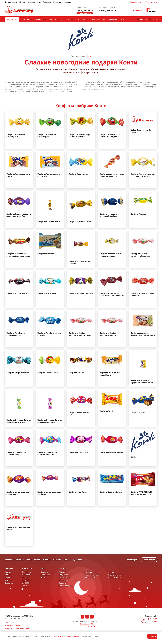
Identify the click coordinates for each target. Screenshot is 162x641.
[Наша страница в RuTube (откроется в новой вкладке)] (92, 617)
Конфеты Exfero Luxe (78, 452)
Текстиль (41, 19)
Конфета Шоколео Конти (79, 221)
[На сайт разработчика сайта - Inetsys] (149, 620)
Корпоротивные (114, 575)
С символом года (90, 572)
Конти (133, 457)
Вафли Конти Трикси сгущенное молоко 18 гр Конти (141, 381)
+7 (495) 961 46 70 (107, 10)
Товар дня (144, 19)
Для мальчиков (65, 577)
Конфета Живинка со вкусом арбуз (46, 135)
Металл (7, 575)
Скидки (154, 19)
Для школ (112, 572)
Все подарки (132, 560)
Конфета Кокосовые (46, 293)
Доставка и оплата (116, 19)
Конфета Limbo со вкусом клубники (49, 493)
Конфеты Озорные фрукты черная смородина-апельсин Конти (49, 421)
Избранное (136, 10)
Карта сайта (9, 622)
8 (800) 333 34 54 (84, 10)
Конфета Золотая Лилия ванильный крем (110, 255)
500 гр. (43, 577)
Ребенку (62, 572)
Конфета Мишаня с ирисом (80, 293)
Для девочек (64, 575)
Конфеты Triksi (106, 411)
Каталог (11, 19)
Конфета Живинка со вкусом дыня (15, 135)
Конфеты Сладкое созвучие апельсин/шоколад (112, 175)
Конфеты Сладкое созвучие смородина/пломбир (18, 215)
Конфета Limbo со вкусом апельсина (18, 493)
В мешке (55, 19)
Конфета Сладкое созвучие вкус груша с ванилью (142, 175)
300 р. (24, 586)
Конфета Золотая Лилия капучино (79, 262)
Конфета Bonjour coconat (17, 373)
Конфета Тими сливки (78, 174)
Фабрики (47, 560)
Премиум (26, 575)
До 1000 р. (26, 580)
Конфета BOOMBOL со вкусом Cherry (16, 453)
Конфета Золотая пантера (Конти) (18, 528)
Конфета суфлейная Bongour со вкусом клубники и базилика (109, 334)
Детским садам (11, 2)
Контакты (57, 560)
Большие (44, 572)
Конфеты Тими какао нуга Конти (18, 175)
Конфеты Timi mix (76, 373)
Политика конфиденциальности (17, 628)
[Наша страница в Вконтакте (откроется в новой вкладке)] (82, 617)
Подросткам (64, 580)
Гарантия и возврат (12, 625)
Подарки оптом (114, 578)
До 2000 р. (26, 583)
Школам (22, 2)
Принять (152, 636)
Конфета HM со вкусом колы (78, 413)
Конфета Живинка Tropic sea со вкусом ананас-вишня (79, 135)
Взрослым (47, 2)
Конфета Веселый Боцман (111, 492)
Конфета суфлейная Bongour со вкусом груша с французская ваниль (80, 334)
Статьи (29, 560)
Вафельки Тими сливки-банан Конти (110, 374)
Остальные (9, 583)
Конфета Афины (137, 412)
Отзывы (37, 560)
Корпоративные (34, 2)
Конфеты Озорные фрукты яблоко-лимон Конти (18, 421)
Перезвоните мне (85, 13)
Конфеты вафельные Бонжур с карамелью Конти (142, 334)
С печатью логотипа (91, 575)
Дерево (69, 19)
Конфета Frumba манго (47, 373)
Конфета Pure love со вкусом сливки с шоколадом (15, 334)
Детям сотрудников (66, 586)
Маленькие (45, 575)
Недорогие (26, 572)
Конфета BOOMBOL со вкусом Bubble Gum (47, 453)
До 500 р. (26, 577)
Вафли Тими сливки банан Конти (142, 131)
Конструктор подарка (62, 2)
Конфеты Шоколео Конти (48, 221)
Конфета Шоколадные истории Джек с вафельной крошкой (18, 255)
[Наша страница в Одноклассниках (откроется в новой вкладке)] (87, 617)
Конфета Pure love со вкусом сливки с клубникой (112, 294)
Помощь (67, 560)
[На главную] (19, 10)
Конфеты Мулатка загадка (111, 452)
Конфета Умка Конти (77, 492)
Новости (8, 560)
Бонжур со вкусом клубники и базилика (140, 255)
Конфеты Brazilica (45, 254)
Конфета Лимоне (138, 214)
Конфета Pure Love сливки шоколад (49, 334)
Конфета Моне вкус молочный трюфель (108, 215)
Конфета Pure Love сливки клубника (142, 294)
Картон (27, 19)
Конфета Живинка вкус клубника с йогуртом (110, 135)
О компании (97, 19)
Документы (78, 560)
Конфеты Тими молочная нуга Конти (48, 175)
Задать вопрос (149, 560)
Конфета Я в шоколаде (16, 293)
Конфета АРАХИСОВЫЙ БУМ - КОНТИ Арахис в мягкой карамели (141, 493)
